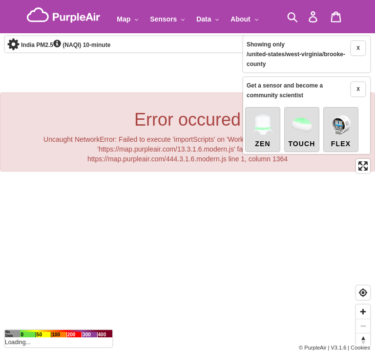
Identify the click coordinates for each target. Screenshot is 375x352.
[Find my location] (363, 293)
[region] (187, 176)
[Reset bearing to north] (363, 340)
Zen (262, 98)
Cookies (360, 348)
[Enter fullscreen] (363, 135)
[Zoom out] (363, 326)
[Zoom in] (363, 312)
